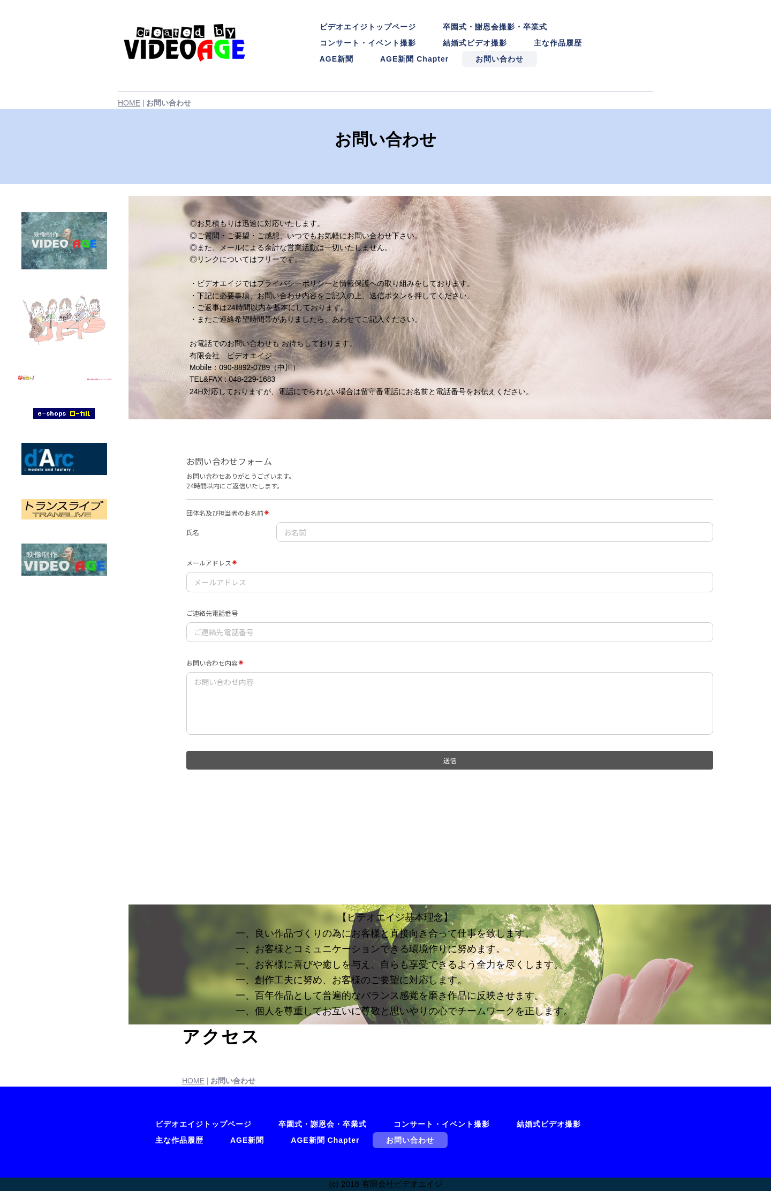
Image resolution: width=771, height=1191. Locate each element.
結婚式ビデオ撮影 (475, 43)
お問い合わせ (499, 59)
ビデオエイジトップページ (368, 26)
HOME (129, 103)
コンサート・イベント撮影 (368, 43)
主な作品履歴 (558, 43)
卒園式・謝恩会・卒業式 (322, 1124)
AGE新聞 (336, 59)
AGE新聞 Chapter (414, 59)
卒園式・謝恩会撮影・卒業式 (495, 26)
